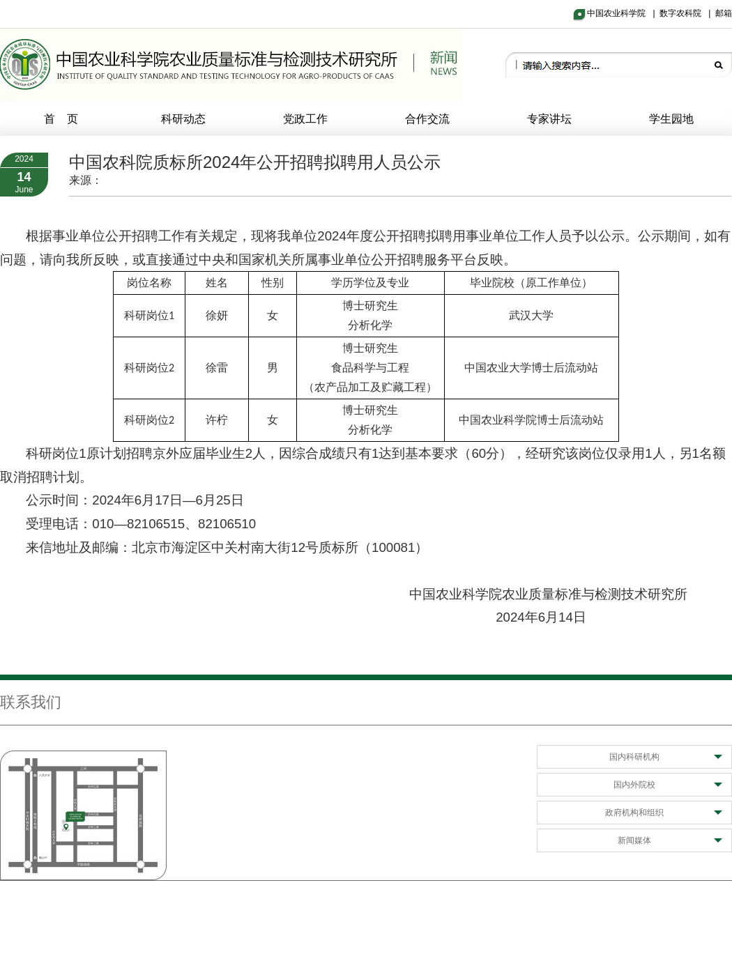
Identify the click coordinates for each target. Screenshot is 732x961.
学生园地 (671, 119)
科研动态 (183, 119)
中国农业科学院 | (623, 13)
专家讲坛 (549, 119)
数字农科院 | (687, 13)
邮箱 (723, 13)
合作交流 (427, 119)
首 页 (61, 119)
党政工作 (305, 119)
